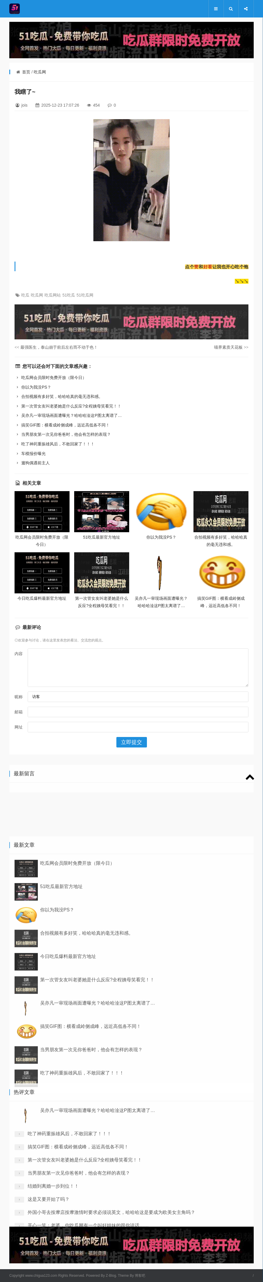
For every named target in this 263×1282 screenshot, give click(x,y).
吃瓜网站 (53, 295)
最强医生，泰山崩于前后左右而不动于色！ (56, 347)
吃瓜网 (40, 72)
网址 (19, 727)
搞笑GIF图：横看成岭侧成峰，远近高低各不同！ (62, 425)
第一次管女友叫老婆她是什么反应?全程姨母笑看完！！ (68, 406)
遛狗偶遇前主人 (32, 463)
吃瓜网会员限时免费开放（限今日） (50, 377)
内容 (19, 653)
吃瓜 (25, 295)
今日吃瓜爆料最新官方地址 (41, 598)
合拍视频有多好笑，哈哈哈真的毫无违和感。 (59, 396)
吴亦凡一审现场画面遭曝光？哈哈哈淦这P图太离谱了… (68, 415)
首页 (26, 72)
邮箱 (19, 712)
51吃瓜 (68, 295)
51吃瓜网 (85, 295)
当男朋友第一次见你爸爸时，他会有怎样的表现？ (63, 434)
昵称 (19, 696)
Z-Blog (111, 1276)
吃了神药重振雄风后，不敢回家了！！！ (55, 444)
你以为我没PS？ (33, 387)
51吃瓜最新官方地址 (101, 537)
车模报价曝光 (30, 453)
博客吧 (140, 1276)
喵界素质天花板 (231, 347)
